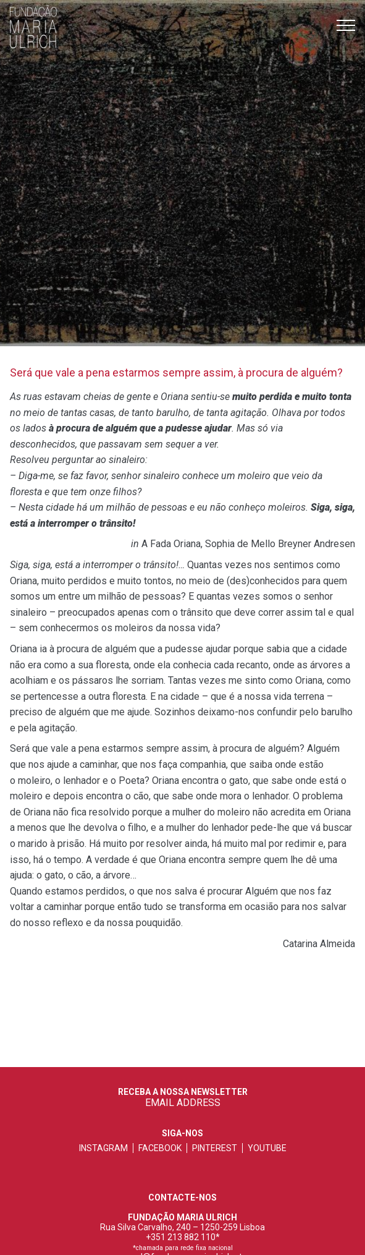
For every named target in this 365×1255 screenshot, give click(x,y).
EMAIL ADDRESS (182, 1102)
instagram (103, 1148)
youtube (267, 1148)
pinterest (214, 1148)
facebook (160, 1148)
